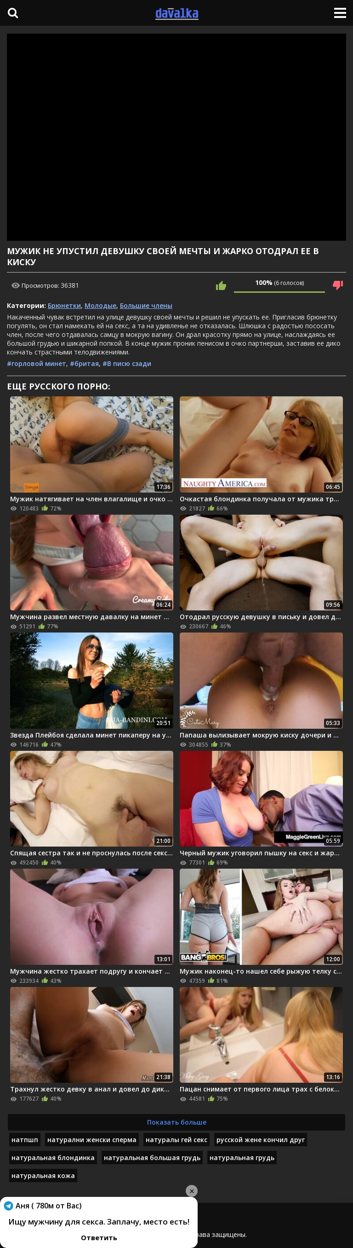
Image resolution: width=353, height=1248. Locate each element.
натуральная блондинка (53, 1157)
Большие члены (146, 305)
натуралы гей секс (176, 1139)
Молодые (100, 305)
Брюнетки (64, 305)
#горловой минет (36, 363)
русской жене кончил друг (260, 1139)
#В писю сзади (126, 363)
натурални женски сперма (92, 1139)
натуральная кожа (43, 1175)
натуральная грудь (242, 1157)
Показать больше (176, 1122)
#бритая (84, 363)
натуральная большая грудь (152, 1157)
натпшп (24, 1139)
